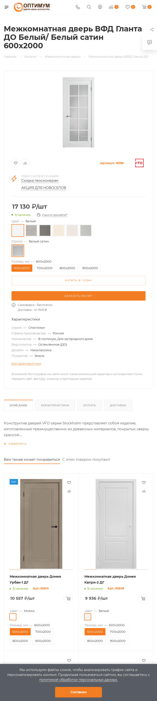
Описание (18, 405)
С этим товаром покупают (86, 459)
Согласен (79, 692)
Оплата (89, 405)
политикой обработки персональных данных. (78, 680)
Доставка (118, 405)
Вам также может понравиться (32, 459)
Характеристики (55, 405)
